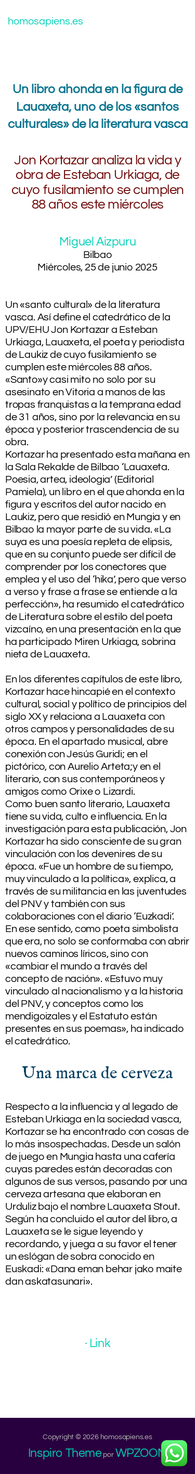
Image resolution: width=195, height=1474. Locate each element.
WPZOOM (141, 1453)
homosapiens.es (45, 21)
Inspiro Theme (65, 1453)
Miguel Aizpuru (97, 242)
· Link (98, 1343)
